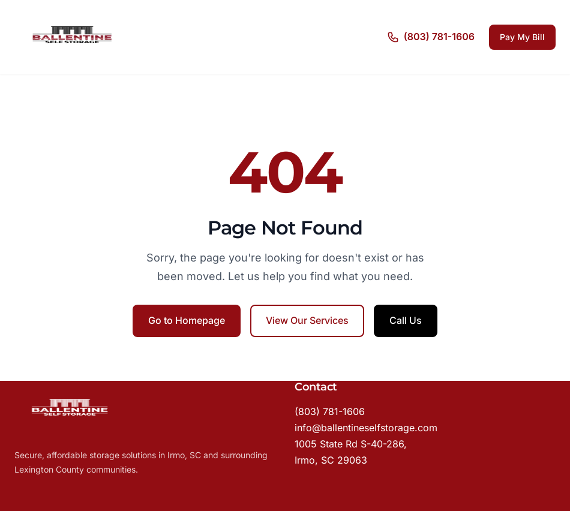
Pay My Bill (522, 37)
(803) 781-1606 (330, 411)
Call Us (405, 320)
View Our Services (307, 320)
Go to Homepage (186, 320)
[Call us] (430, 37)
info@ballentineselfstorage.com (366, 428)
